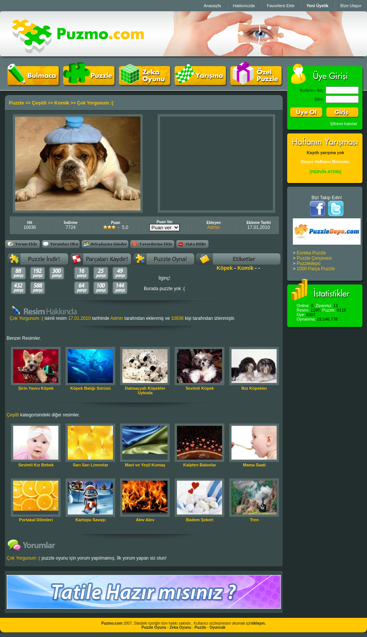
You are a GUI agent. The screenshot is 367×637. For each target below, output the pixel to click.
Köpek (224, 268)
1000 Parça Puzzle (316, 268)
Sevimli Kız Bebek (35, 465)
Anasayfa (212, 5)
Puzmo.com (111, 623)
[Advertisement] (216, 163)
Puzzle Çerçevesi (314, 258)
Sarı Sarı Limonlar (90, 465)
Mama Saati (254, 465)
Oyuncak (217, 627)
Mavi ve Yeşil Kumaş (145, 465)
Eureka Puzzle (311, 253)
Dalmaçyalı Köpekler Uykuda (145, 390)
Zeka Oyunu (180, 627)
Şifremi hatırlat (343, 123)
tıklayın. (259, 623)
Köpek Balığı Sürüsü (90, 388)
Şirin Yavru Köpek (36, 388)
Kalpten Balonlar (199, 465)
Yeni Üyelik (317, 5)
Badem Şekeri (199, 519)
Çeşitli (39, 103)
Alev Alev (145, 519)
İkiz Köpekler (254, 388)
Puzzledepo (308, 263)
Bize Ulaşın (350, 5)
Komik (61, 103)
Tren (254, 519)
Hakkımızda (244, 5)
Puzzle (16, 103)
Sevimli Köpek (200, 388)
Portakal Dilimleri (36, 519)
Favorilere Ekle (280, 5)
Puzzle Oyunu (154, 627)
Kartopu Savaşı (90, 519)
